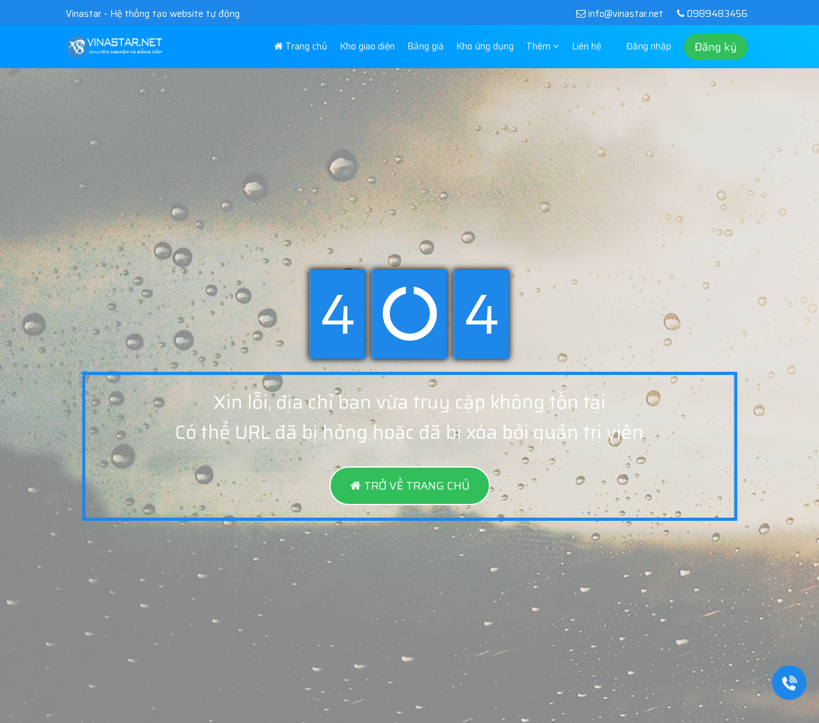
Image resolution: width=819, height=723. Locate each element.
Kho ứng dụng (485, 46)
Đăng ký (715, 47)
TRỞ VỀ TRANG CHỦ (409, 486)
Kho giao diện (367, 46)
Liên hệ (586, 46)
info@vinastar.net (619, 13)
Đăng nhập (648, 46)
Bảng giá (425, 46)
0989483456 (710, 13)
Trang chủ (300, 46)
